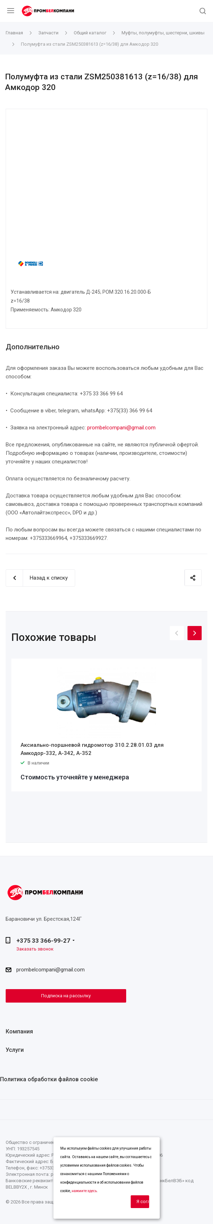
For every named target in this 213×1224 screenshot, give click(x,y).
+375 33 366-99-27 (43, 940)
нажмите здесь (84, 1191)
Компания (19, 1031)
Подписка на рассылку (66, 995)
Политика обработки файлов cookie (49, 1079)
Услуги (15, 1050)
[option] (106, 725)
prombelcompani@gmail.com (121, 427)
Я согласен (142, 1201)
